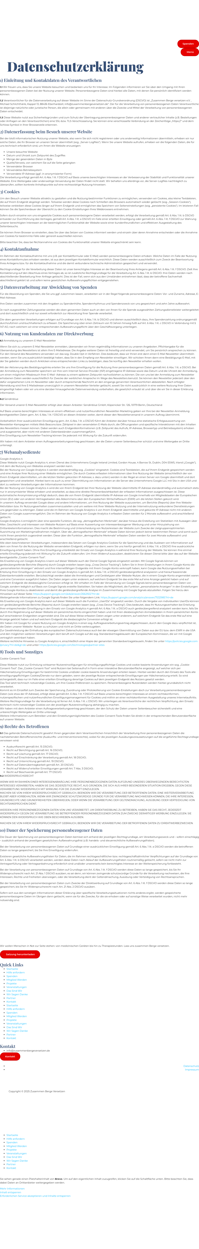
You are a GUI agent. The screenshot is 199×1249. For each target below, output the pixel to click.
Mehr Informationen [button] (12, 1188)
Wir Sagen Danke (17, 994)
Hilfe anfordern (15, 972)
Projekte (11, 983)
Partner (11, 998)
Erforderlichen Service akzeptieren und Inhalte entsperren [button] (35, 1196)
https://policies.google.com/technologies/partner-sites (71, 644)
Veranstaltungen (16, 987)
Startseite (12, 968)
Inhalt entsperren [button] (10, 1192)
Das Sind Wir (14, 990)
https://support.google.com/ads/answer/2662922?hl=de (66, 593)
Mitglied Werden (16, 979)
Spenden (12, 976)
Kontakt (11, 1001)
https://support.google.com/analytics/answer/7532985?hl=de (137, 597)
